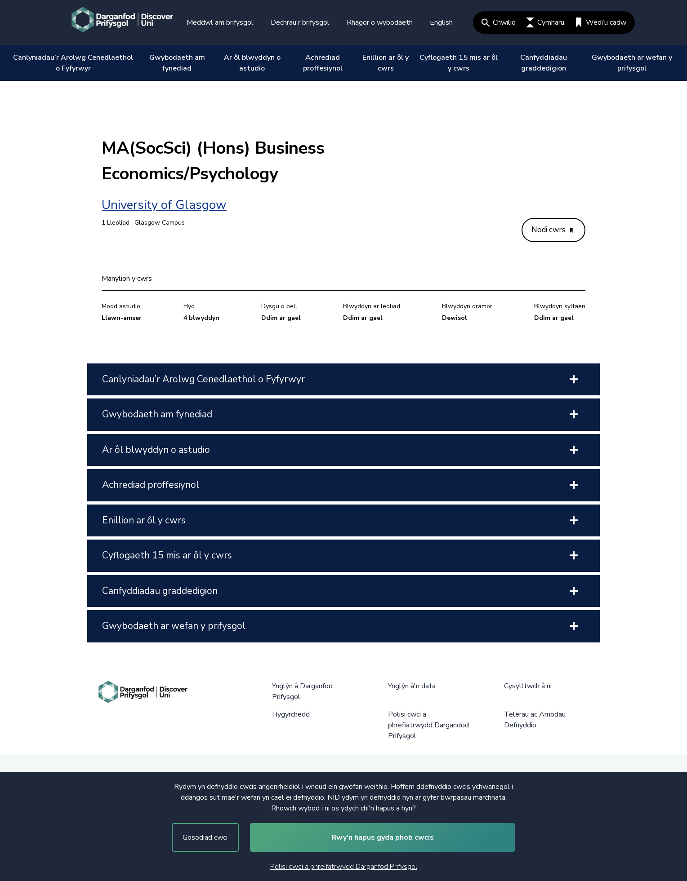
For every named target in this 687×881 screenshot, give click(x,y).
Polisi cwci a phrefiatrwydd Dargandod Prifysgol (428, 725)
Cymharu (545, 22)
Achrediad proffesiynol (323, 63)
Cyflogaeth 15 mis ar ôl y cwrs (458, 63)
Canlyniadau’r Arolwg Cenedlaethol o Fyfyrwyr (73, 63)
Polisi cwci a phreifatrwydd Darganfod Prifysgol (343, 867)
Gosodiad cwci (205, 837)
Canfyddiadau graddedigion (543, 63)
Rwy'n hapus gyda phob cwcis (382, 837)
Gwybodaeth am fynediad (177, 63)
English (441, 22)
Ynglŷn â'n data (412, 686)
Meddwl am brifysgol (220, 22)
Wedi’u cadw (600, 22)
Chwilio (499, 22)
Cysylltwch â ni (528, 686)
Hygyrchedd (291, 714)
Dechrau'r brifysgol (300, 22)
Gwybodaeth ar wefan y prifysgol (632, 63)
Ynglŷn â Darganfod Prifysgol (302, 691)
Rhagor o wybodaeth (380, 22)
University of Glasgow (164, 204)
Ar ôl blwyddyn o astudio (252, 63)
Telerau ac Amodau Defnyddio (535, 719)
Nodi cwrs (552, 230)
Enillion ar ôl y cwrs (385, 63)
